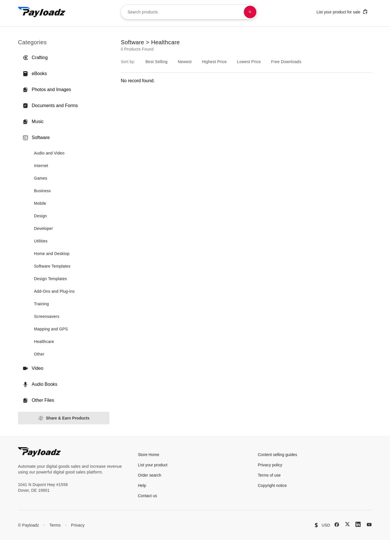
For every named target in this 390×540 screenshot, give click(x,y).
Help (142, 485)
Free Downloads (286, 61)
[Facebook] (336, 524)
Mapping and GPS (51, 329)
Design (40, 216)
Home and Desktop (51, 253)
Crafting (35, 58)
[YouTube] (369, 524)
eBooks (35, 74)
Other (39, 354)
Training (41, 304)
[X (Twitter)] (347, 524)
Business (42, 190)
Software (36, 137)
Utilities (41, 241)
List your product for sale (342, 11)
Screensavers (46, 316)
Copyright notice (272, 485)
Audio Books (40, 384)
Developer (43, 228)
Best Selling (156, 61)
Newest (185, 61)
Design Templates (50, 278)
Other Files (38, 400)
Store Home (148, 454)
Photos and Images (47, 90)
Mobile (40, 203)
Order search (149, 475)
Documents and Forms (50, 106)
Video (33, 368)
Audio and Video (49, 153)
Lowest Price (249, 61)
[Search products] (250, 12)
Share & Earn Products (64, 418)
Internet (41, 165)
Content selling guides (277, 454)
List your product (153, 465)
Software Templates (52, 266)
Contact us (147, 495)
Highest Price (214, 61)
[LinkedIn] (358, 524)
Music (33, 122)
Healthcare (44, 341)
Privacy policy (270, 465)
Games (40, 178)
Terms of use (269, 475)
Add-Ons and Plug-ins (54, 291)
